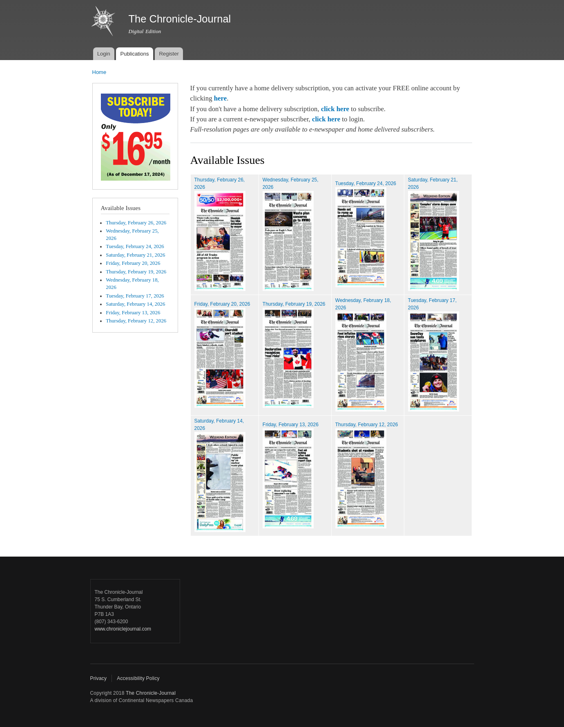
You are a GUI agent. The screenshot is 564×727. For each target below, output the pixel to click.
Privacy (98, 678)
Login (103, 54)
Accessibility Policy (138, 678)
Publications (134, 54)
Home (99, 72)
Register (168, 54)
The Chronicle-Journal (151, 693)
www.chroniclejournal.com (123, 629)
